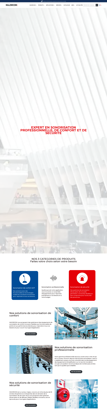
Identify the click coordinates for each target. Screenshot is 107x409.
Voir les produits (31, 333)
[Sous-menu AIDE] (74, 5)
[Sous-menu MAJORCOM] (36, 5)
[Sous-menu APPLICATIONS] (54, 5)
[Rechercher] (97, 5)
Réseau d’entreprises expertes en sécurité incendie (53, 1)
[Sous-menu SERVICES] (61, 5)
